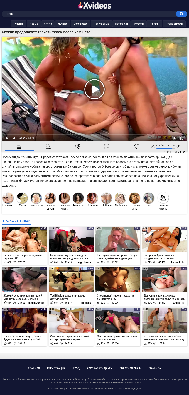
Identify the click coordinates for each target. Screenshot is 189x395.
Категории (118, 23)
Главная (15, 23)
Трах (148, 199)
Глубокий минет (134, 201)
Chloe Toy (178, 302)
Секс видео (77, 23)
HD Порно (106, 199)
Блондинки (37, 199)
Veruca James (36, 302)
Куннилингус (8, 199)
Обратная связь (130, 368)
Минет (22, 199)
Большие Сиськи (50, 201)
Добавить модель (163, 201)
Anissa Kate (177, 262)
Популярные (97, 23)
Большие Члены (64, 201)
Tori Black (85, 302)
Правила (155, 368)
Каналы (151, 23)
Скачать (174, 138)
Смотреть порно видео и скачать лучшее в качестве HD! (88, 388)
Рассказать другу (99, 368)
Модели (135, 23)
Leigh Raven (84, 262)
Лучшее (59, 23)
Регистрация (56, 368)
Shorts (44, 23)
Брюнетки (78, 199)
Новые (30, 23)
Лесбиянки (121, 199)
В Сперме (92, 199)
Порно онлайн (170, 23)
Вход (76, 368)
